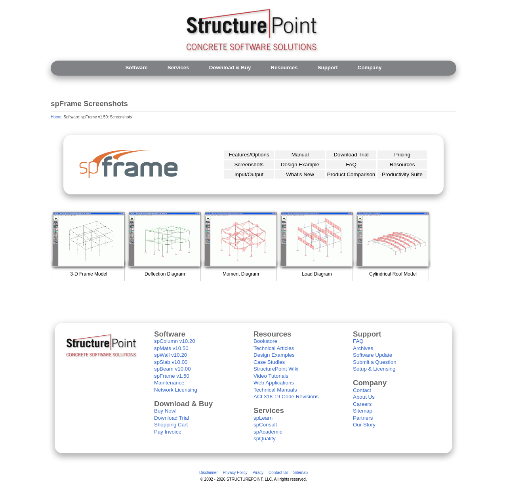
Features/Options (249, 155)
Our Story (364, 425)
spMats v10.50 (171, 348)
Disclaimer (208, 472)
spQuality (265, 438)
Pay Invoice (167, 432)
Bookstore (265, 341)
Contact (362, 390)
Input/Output (248, 174)
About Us (364, 397)
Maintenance (169, 383)
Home (56, 117)
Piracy (257, 472)
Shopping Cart (171, 425)
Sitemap (362, 411)
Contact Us (278, 472)
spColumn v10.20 (174, 341)
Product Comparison (351, 174)
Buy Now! (165, 411)
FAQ (351, 164)
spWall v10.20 (170, 355)
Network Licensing (175, 390)
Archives (363, 348)
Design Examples (274, 355)
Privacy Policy (235, 472)
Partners (363, 418)
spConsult (265, 425)
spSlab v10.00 (170, 362)
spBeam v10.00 (172, 369)
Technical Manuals (275, 390)
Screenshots (248, 164)
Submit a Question (374, 362)
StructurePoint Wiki (276, 369)
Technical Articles (274, 348)
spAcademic (268, 432)
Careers (362, 404)
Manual (300, 155)
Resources (402, 164)
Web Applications (274, 383)
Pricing (402, 155)
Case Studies (269, 362)
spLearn (263, 418)
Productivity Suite (402, 174)
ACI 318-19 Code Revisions (286, 396)
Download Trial (351, 155)
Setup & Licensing (374, 369)
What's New (300, 174)
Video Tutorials (271, 376)
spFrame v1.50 (171, 376)
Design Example (300, 164)
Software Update (372, 355)
